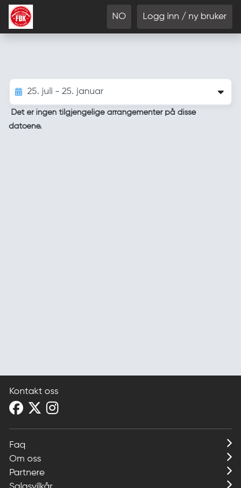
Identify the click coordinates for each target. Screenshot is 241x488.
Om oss (120, 458)
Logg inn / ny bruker (185, 16)
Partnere (120, 472)
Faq (120, 444)
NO (119, 16)
